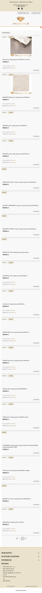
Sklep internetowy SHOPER (31, 586)
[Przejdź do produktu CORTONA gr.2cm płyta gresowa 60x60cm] (21, 267)
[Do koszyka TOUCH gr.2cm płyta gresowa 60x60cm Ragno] (36, 481)
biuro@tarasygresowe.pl (9, 577)
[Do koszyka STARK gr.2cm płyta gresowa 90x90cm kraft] (36, 428)
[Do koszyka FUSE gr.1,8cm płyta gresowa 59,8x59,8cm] (36, 399)
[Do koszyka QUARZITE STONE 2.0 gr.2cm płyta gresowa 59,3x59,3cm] (36, 235)
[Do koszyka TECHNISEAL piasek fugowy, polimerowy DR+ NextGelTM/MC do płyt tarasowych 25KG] (36, 453)
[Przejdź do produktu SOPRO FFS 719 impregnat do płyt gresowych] (21, 244)
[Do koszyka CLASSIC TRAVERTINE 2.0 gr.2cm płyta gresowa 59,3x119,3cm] (36, 211)
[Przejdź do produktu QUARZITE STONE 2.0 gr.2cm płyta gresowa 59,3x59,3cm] (21, 221)
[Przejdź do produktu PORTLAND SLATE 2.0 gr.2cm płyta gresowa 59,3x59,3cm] (21, 174)
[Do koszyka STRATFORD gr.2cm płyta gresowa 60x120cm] (36, 343)
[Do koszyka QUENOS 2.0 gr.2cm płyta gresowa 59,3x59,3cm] (36, 504)
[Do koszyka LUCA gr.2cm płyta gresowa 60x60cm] (36, 315)
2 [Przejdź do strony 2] (22, 538)
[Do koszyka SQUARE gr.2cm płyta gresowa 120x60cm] (36, 136)
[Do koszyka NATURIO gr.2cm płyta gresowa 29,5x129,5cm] (36, 164)
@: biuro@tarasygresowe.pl (20, 5)
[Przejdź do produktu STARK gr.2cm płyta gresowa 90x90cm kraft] (21, 409)
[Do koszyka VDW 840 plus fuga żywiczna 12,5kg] (36, 533)
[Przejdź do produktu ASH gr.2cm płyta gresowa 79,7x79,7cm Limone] (21, 47)
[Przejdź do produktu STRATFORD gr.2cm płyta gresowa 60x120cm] (21, 324)
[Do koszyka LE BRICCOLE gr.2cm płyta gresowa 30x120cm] (36, 371)
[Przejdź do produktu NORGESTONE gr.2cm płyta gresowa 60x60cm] (21, 85)
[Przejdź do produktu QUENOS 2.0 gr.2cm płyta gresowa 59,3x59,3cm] (21, 490)
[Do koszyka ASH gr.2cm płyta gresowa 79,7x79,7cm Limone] (36, 70)
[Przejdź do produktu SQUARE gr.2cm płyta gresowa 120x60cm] (21, 117)
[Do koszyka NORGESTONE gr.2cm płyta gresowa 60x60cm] (36, 108)
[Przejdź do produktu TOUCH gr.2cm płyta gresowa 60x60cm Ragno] (21, 462)
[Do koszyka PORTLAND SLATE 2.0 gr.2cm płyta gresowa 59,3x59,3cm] (36, 188)
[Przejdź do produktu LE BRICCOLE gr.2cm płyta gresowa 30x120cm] (21, 352)
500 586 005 (6, 581)
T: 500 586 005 (20, 6)
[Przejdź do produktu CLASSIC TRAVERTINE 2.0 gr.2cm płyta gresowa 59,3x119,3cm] (21, 197)
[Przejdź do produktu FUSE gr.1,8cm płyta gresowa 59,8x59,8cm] (21, 381)
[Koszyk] (40, 28)
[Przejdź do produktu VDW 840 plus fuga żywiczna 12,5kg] (21, 514)
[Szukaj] (36, 28)
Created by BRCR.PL (11, 586)
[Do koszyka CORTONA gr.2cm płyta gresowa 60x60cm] (36, 286)
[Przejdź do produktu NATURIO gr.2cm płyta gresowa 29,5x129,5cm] (21, 146)
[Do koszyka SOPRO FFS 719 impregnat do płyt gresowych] (36, 258)
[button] (2, 28)
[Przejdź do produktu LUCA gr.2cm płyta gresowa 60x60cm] (21, 296)
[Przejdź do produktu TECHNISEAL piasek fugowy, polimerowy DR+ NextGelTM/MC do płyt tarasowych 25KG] (21, 437)
